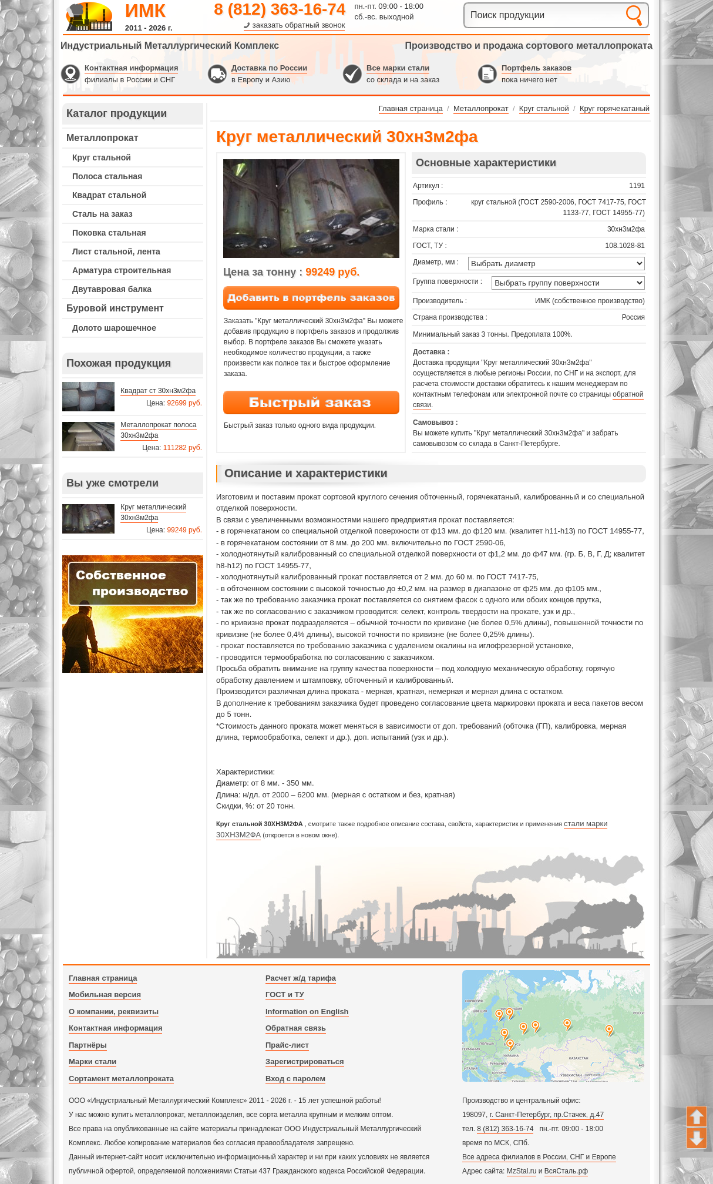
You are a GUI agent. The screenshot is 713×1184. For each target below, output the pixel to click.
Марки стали (92, 1061)
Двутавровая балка (112, 289)
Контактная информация (131, 67)
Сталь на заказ (102, 214)
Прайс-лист (287, 1045)
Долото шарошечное (114, 328)
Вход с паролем (295, 1078)
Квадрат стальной (109, 195)
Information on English (307, 1011)
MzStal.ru (522, 1171)
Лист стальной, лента (116, 251)
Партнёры (88, 1045)
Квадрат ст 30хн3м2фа (158, 391)
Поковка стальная (109, 232)
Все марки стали (397, 67)
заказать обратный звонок (299, 25)
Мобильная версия (105, 994)
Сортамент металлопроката (121, 1078)
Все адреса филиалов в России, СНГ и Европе (539, 1157)
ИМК (145, 10)
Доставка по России (269, 67)
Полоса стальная (107, 176)
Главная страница (103, 978)
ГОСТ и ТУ (284, 994)
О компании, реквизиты (114, 1011)
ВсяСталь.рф (566, 1171)
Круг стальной (101, 157)
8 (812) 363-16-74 (279, 9)
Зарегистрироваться (304, 1061)
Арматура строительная (121, 270)
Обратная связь (295, 1028)
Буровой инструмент (115, 308)
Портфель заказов (536, 67)
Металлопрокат (102, 138)
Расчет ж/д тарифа (300, 978)
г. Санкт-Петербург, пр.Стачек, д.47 (547, 1115)
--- (132, 614)
